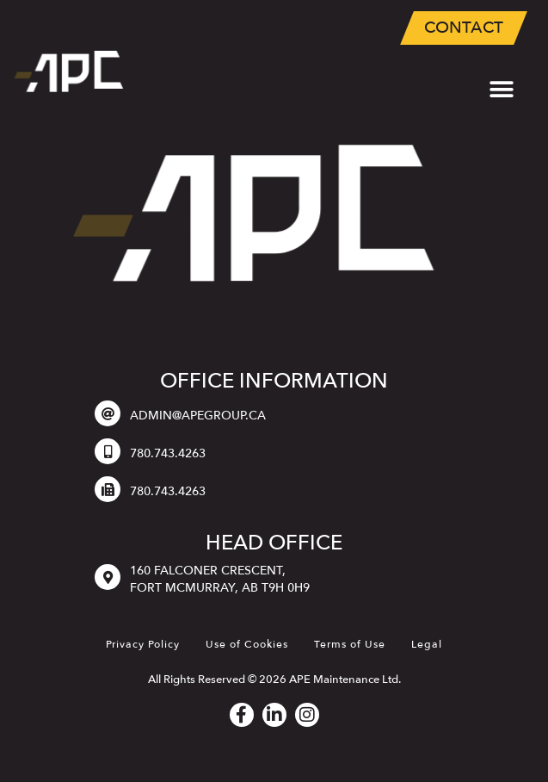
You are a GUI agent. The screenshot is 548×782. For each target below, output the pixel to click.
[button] (501, 89)
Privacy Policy (143, 644)
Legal (426, 644)
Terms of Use (349, 644)
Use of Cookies (247, 644)
